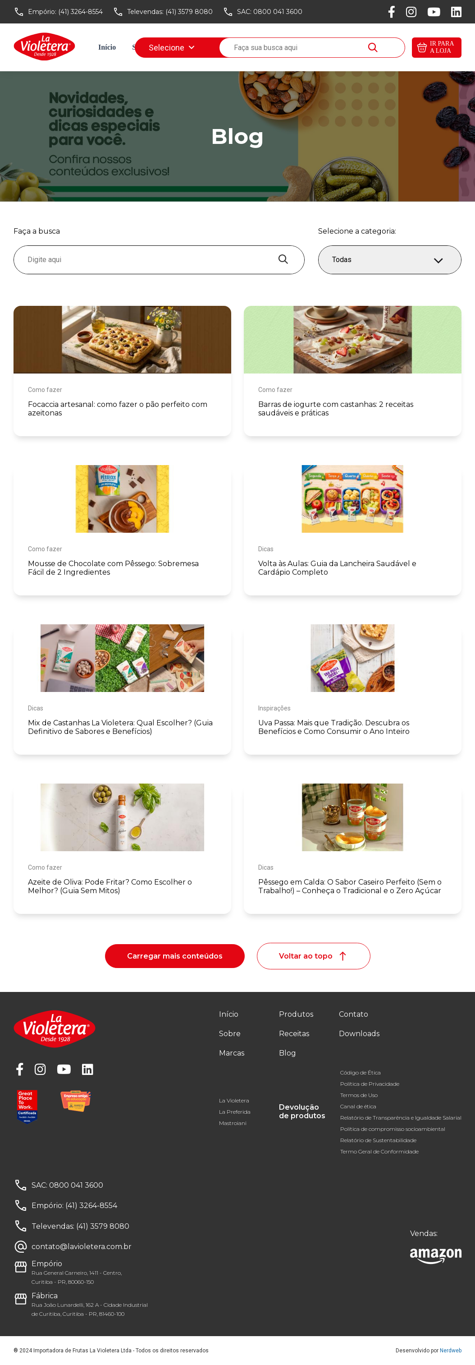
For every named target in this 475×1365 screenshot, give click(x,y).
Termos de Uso (359, 1095)
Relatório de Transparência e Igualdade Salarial (400, 1117)
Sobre (141, 47)
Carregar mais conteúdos (175, 956)
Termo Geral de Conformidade (379, 1151)
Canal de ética (358, 1106)
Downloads (350, 47)
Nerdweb (450, 1350)
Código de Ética (360, 1072)
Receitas (218, 47)
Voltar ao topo (313, 956)
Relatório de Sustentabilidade (378, 1140)
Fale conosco (297, 47)
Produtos (296, 1014)
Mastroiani (233, 1123)
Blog (254, 47)
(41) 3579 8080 (189, 12)
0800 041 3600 (277, 12)
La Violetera (234, 1100)
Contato (353, 1014)
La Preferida (235, 1111)
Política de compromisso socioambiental (392, 1128)
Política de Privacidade (369, 1083)
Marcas (177, 47)
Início (107, 47)
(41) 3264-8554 (80, 12)
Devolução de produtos (302, 1111)
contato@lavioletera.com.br (82, 1246)
